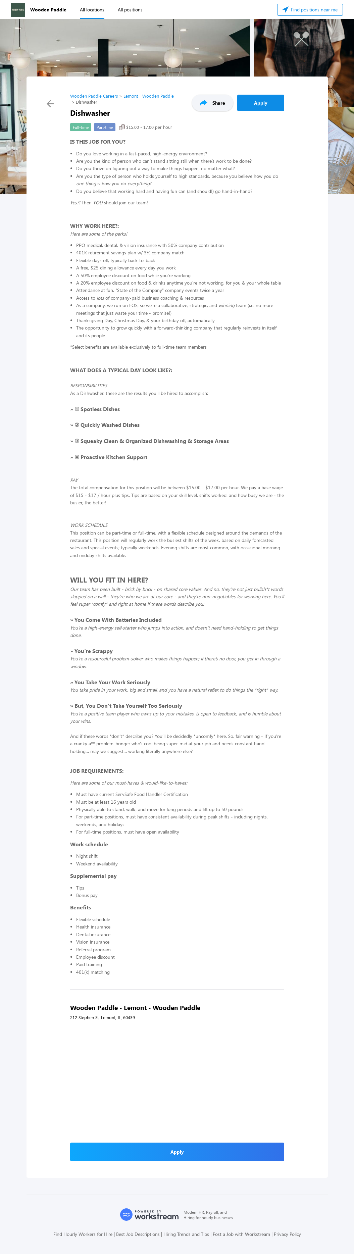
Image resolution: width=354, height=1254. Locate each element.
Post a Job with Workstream (241, 1234)
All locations (92, 9)
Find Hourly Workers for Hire (82, 1234)
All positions (130, 9)
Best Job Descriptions (138, 1234)
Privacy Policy (287, 1234)
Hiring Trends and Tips (186, 1234)
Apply (260, 103)
